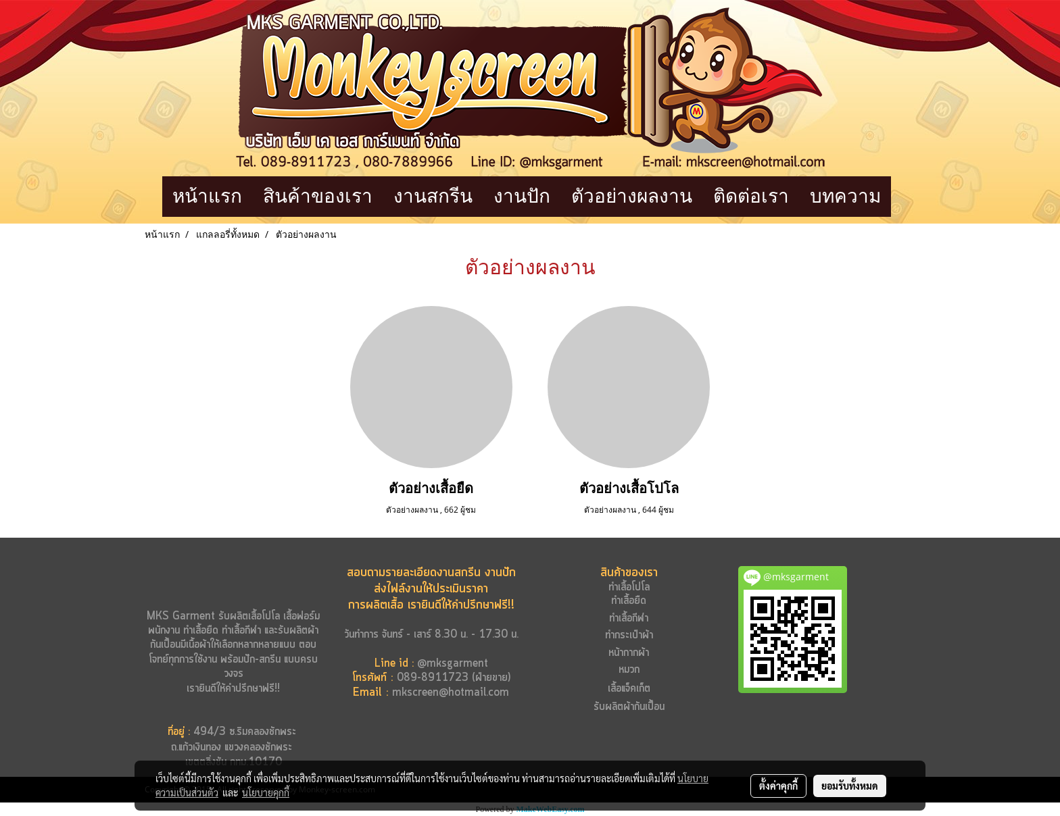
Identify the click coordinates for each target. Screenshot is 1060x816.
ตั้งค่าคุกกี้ (778, 786)
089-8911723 (432, 678)
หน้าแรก (207, 196)
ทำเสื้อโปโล (629, 587)
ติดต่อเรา (751, 196)
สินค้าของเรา (317, 196)
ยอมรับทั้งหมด (849, 786)
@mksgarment (452, 663)
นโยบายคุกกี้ (265, 792)
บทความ (845, 196)
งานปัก (521, 196)
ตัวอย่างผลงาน (631, 196)
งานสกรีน (433, 196)
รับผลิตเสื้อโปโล (247, 616)
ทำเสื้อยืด (200, 630)
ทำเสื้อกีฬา (241, 630)
